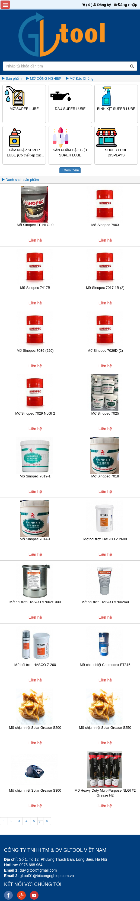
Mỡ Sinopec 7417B (35, 288)
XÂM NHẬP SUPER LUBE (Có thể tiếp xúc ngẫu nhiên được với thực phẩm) (24, 153)
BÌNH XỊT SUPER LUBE (116, 109)
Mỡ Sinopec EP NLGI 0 (35, 225)
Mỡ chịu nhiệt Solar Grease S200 (35, 728)
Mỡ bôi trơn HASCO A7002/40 (105, 602)
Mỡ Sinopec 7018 (105, 476)
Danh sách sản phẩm (22, 180)
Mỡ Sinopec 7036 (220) (35, 350)
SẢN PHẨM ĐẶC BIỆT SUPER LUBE (70, 152)
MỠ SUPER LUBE (24, 109)
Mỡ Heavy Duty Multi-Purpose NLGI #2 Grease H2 (105, 792)
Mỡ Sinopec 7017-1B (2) (105, 288)
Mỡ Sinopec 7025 (105, 413)
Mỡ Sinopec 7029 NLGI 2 (35, 413)
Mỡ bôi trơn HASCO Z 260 (35, 665)
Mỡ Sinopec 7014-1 (35, 539)
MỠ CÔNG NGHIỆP (45, 78)
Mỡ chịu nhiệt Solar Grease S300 (35, 790)
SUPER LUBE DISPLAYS (116, 152)
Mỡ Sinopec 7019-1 (35, 476)
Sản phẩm (14, 78)
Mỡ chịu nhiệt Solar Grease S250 (105, 728)
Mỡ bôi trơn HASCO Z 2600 (105, 539)
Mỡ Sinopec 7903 (105, 225)
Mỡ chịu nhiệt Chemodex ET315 (105, 665)
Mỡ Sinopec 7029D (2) (105, 350)
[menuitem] (127, 4)
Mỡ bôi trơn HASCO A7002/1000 (35, 602)
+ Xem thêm (70, 170)
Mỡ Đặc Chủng (82, 78)
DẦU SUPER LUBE (70, 109)
